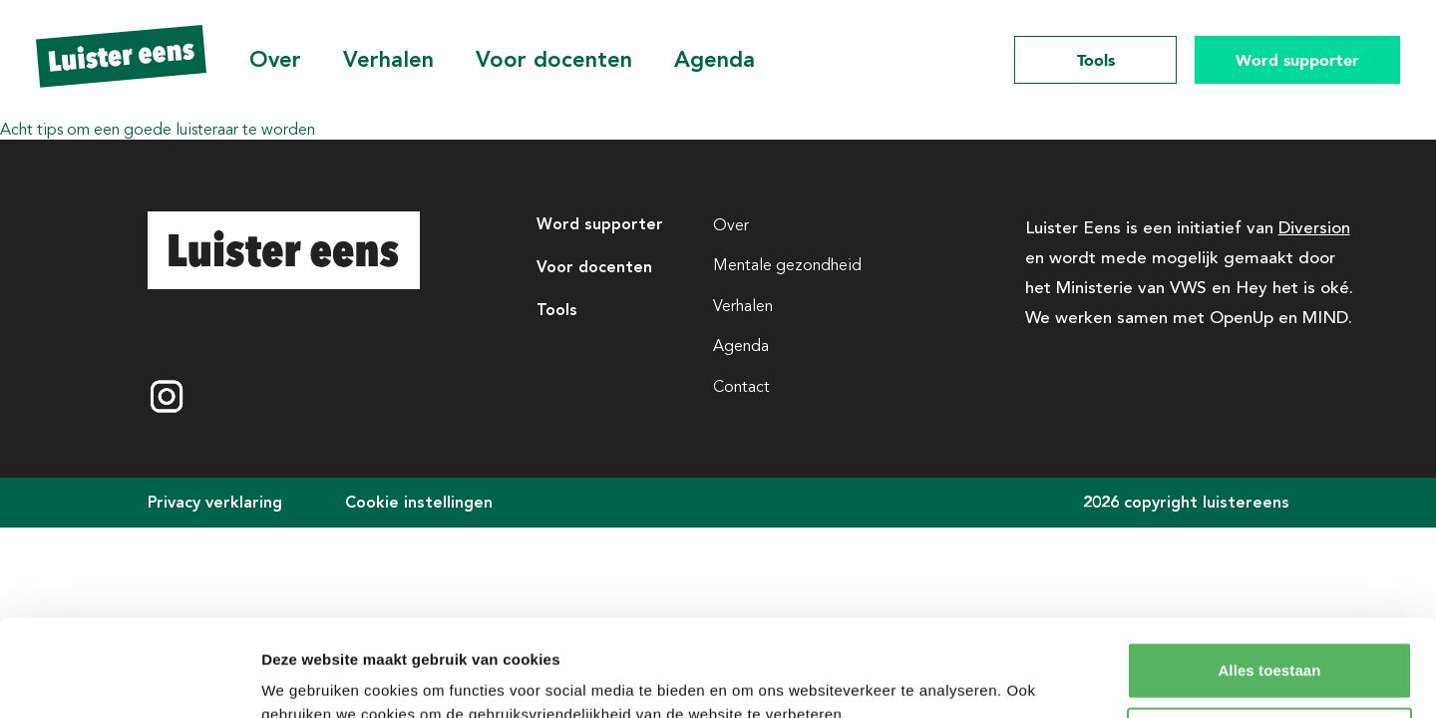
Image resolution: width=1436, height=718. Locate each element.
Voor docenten (554, 59)
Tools (1096, 60)
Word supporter (1297, 60)
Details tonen (308, 678)
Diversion (1314, 226)
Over (275, 59)
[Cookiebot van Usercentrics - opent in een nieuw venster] (129, 679)
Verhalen (388, 59)
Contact (741, 387)
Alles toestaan (1269, 579)
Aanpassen (1270, 644)
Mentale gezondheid (787, 265)
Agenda (714, 59)
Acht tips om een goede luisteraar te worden (157, 130)
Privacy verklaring (215, 502)
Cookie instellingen (419, 502)
